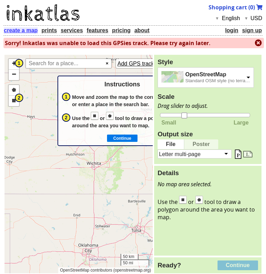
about (142, 30)
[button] (14, 64)
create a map (21, 30)
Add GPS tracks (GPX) (145, 64)
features (97, 30)
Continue (238, 265)
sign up (252, 30)
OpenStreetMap (205, 74)
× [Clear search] (107, 63)
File (171, 144)
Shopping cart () (236, 7)
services (72, 30)
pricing (121, 30)
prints (49, 30)
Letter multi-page (180, 154)
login (231, 30)
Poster (201, 144)
